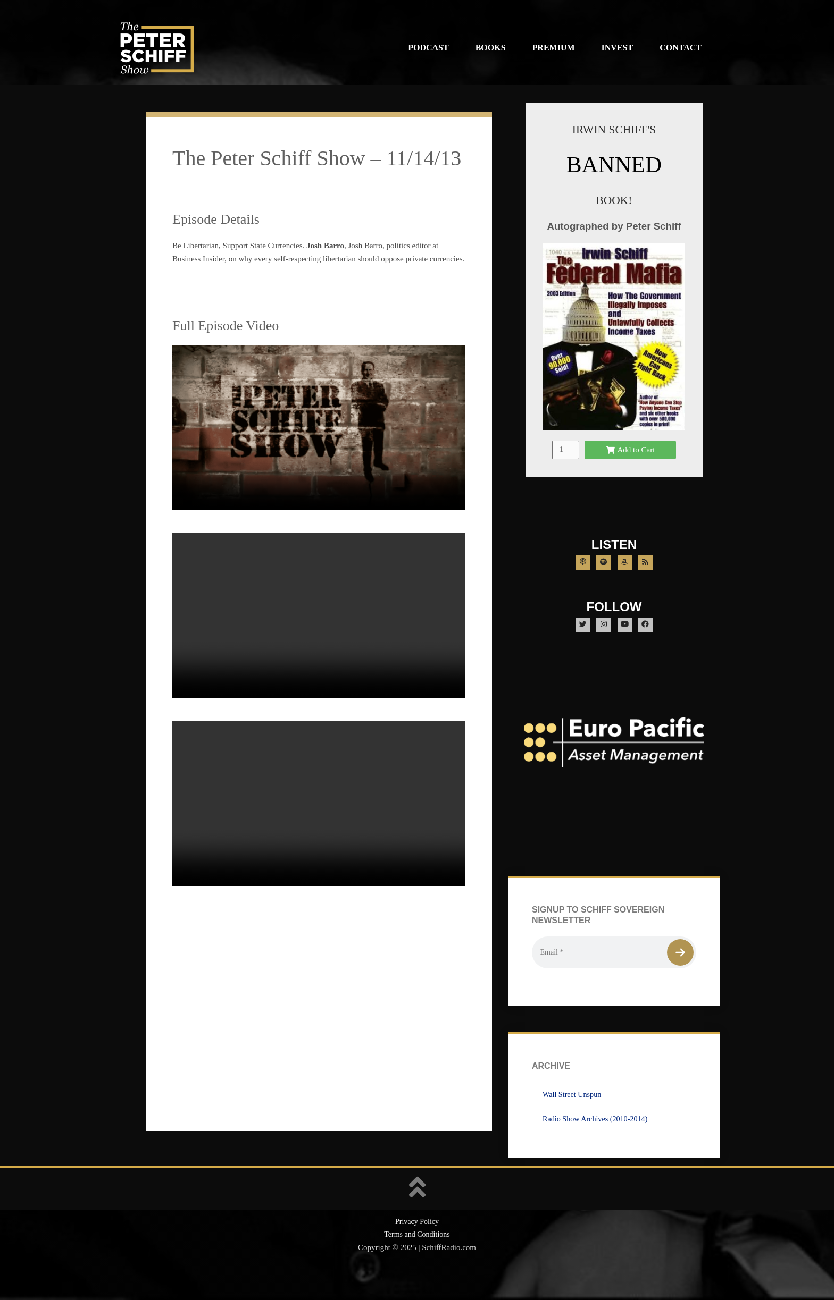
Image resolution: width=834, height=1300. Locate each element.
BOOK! (614, 199)
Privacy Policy (417, 1247)
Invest (617, 47)
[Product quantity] (565, 462)
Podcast (428, 47)
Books (491, 47)
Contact (681, 47)
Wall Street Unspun (574, 1120)
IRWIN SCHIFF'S (613, 129)
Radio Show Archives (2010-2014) (598, 1145)
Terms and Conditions (417, 1260)
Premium (553, 47)
